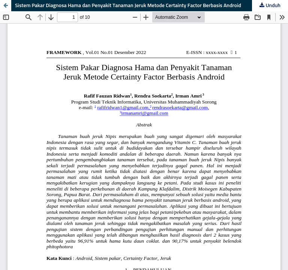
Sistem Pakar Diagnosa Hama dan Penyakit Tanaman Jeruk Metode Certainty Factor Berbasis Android (128, 5)
